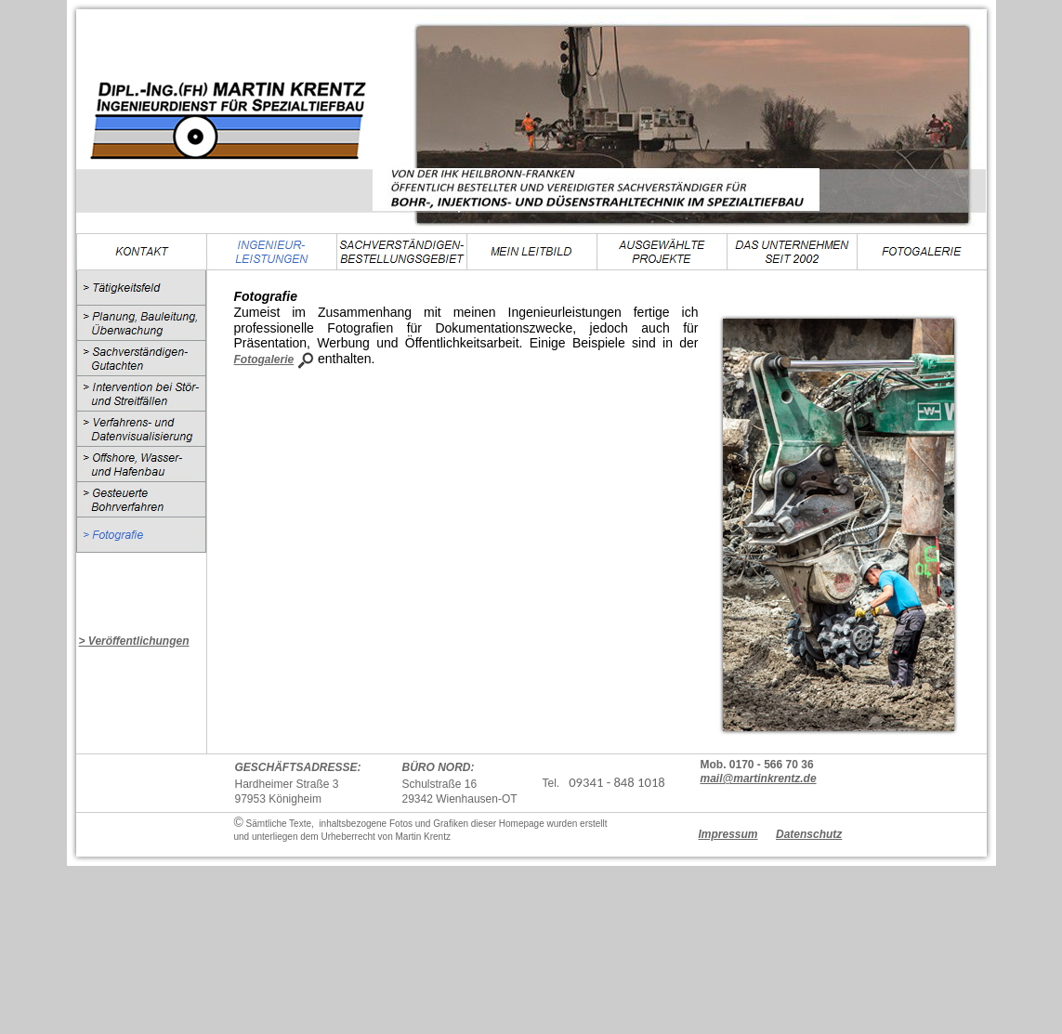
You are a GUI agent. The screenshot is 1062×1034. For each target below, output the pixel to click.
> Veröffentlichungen (134, 641)
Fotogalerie (264, 359)
